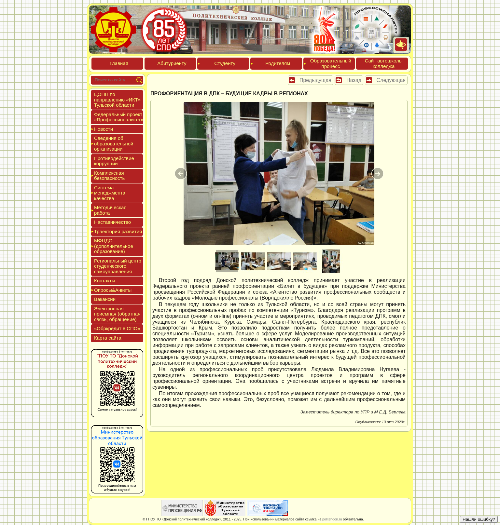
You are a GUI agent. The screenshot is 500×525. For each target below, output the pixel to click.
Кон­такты (104, 280)
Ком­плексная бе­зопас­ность (109, 175)
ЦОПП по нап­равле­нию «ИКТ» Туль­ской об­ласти (117, 99)
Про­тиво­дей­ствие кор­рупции (114, 161)
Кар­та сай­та (107, 338)
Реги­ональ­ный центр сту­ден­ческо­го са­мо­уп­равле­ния (117, 266)
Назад (353, 80)
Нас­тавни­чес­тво (112, 222)
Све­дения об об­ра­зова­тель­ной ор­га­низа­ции (113, 143)
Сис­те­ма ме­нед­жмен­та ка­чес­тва (109, 193)
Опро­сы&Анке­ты (113, 290)
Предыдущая (315, 80)
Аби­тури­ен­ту (171, 63)
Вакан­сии (105, 299)
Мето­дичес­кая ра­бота (110, 210)
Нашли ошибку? (479, 519)
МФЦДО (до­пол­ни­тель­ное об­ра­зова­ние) (113, 246)
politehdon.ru (332, 519)
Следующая (391, 80)
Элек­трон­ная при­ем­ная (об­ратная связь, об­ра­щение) (117, 314)
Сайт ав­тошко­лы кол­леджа (383, 63)
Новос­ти (103, 129)
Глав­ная (119, 63)
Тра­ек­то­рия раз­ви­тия (118, 231)
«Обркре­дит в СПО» (117, 328)
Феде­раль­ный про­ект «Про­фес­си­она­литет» (119, 117)
